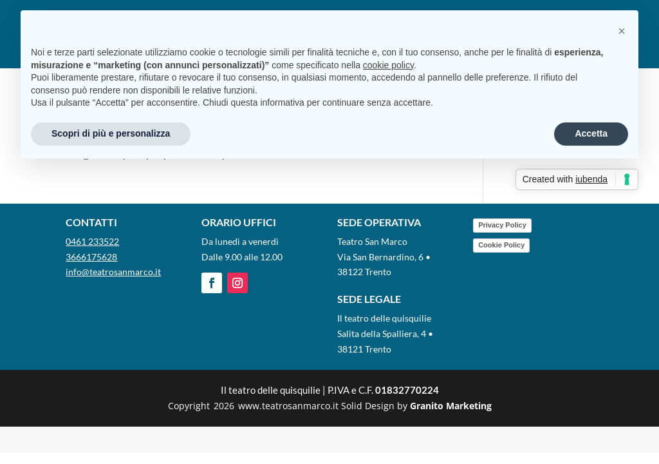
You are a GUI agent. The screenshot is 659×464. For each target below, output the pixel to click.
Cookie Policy (501, 245)
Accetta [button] (591, 133)
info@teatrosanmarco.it (113, 271)
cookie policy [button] (388, 65)
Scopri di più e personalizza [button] (110, 133)
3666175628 (91, 256)
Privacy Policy (502, 225)
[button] (621, 31)
